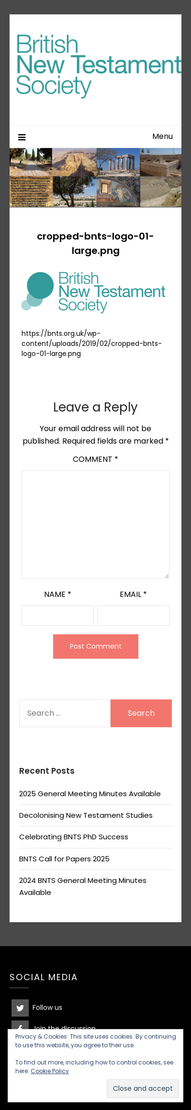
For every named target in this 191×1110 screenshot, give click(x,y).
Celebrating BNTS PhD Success (73, 837)
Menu (162, 136)
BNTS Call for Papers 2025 (64, 859)
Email (133, 594)
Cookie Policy (50, 1071)
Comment (95, 459)
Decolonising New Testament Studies (86, 815)
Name (57, 594)
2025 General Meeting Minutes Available (90, 794)
